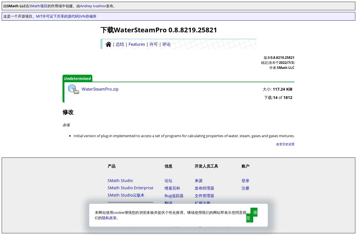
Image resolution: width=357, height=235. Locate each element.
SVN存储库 (88, 16)
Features (137, 44)
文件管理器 (204, 195)
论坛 (168, 180)
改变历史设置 (285, 144)
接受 (251, 215)
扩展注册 (202, 203)
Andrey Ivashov (93, 5)
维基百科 (172, 188)
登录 (245, 180)
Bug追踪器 (174, 195)
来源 (198, 180)
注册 (245, 188)
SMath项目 (38, 5)
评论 (166, 44)
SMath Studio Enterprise (130, 187)
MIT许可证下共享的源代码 (57, 16)
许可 (153, 44)
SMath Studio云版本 (126, 195)
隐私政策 (109, 217)
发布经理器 (204, 188)
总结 (120, 44)
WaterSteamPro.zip (100, 89)
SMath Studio (120, 180)
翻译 (168, 203)
